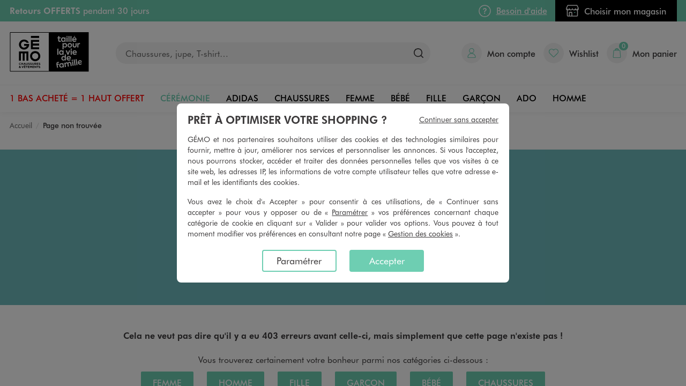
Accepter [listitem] (387, 260)
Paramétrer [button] (350, 212)
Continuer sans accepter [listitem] (458, 119)
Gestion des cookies (420, 233)
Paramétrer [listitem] (299, 260)
